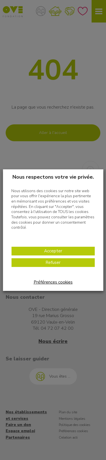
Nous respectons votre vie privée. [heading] (53, 176)
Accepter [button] (53, 251)
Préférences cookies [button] (53, 282)
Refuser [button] (53, 262)
